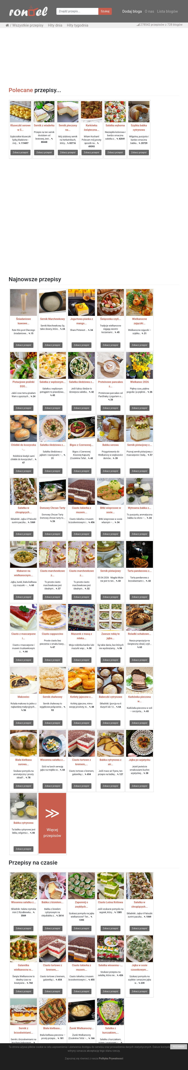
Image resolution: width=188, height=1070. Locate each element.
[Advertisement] (94, 57)
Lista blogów (167, 11)
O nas (149, 11)
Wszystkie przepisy (27, 25)
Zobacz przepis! (20, 152)
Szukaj (105, 11)
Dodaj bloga (132, 11)
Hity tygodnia (77, 25)
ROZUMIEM (178, 1046)
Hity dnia (55, 25)
